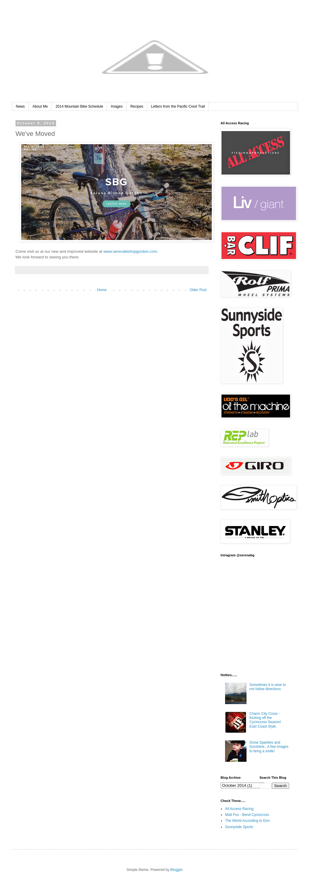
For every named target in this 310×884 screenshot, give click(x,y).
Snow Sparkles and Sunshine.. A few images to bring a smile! (269, 746)
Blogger (176, 870)
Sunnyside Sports (239, 827)
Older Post (198, 290)
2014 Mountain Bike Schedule (79, 106)
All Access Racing (239, 809)
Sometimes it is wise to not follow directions (267, 687)
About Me (40, 106)
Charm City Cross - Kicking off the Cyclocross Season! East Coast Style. (265, 720)
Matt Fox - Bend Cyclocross (247, 815)
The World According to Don (247, 821)
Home (102, 290)
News (20, 106)
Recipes (136, 106)
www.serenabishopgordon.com (130, 251)
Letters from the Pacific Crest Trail (178, 106)
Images (117, 106)
